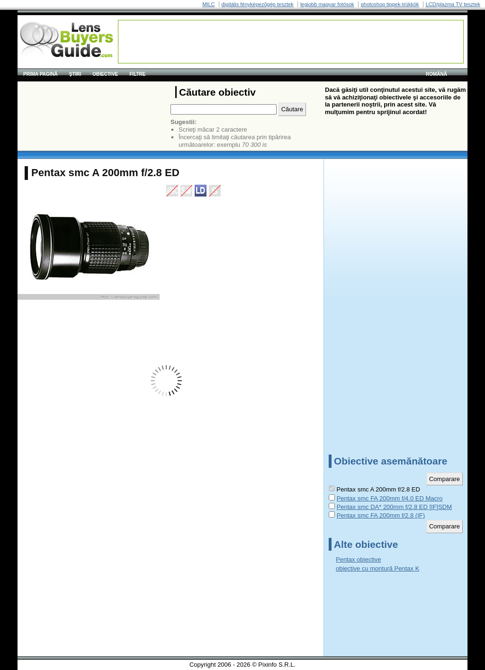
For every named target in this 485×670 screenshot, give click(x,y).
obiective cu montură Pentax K (377, 568)
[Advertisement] (290, 41)
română (436, 74)
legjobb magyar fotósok (327, 4)
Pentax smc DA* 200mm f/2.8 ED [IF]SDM (394, 506)
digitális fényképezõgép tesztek (258, 4)
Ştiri (75, 74)
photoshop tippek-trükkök (390, 4)
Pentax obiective (358, 559)
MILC (208, 4)
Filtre (137, 74)
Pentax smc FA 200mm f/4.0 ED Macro (390, 498)
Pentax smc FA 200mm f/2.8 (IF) (381, 515)
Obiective (105, 74)
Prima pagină (40, 74)
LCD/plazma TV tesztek (453, 4)
